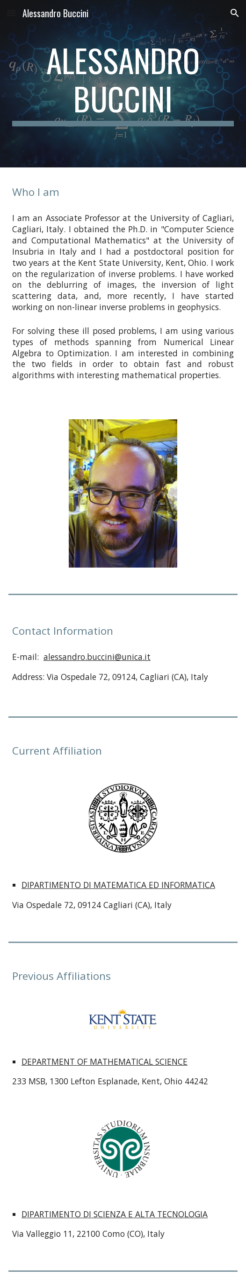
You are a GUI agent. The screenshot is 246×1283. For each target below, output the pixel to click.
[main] (123, 83)
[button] (11, 13)
